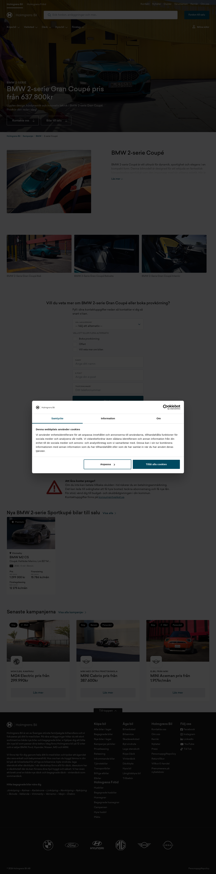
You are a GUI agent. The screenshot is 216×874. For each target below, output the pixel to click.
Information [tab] (108, 418)
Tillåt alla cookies (156, 464)
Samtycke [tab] (57, 418)
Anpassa (107, 464)
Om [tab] (158, 418)
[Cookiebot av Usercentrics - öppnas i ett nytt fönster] (165, 407)
